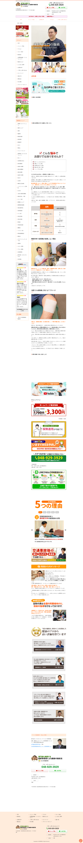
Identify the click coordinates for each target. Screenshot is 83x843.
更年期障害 (20, 163)
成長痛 (19, 243)
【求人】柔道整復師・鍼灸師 (22, 318)
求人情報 (19, 81)
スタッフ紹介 (20, 51)
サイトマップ (20, 73)
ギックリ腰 (20, 199)
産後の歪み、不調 (21, 196)
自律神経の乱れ (21, 160)
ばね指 (19, 180)
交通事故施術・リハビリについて (22, 58)
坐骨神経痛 (20, 210)
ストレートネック (21, 150)
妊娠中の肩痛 (20, 175)
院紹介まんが (20, 61)
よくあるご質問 (21, 64)
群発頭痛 (19, 139)
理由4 (53, 512)
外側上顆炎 (20, 216)
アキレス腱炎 (20, 249)
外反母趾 (19, 259)
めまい (19, 145)
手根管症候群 (20, 224)
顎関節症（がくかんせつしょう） (22, 154)
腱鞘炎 (19, 227)
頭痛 (19, 130)
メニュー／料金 (31, 19)
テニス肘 (19, 213)
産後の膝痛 (20, 172)
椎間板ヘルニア (21, 202)
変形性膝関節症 (21, 233)
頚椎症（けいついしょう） (22, 124)
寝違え (19, 147)
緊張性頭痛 (20, 136)
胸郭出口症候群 (21, 183)
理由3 (49, 512)
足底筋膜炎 (20, 252)
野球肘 (19, 222)
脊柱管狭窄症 (20, 207)
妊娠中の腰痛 (20, 166)
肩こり (19, 157)
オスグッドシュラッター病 (22, 240)
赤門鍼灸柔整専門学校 (36, 744)
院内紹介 (19, 54)
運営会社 (19, 78)
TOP (21, 19)
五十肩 (19, 190)
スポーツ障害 (20, 246)
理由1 (40, 512)
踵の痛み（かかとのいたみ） (22, 255)
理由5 (57, 512)
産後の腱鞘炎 (20, 169)
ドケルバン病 (20, 230)
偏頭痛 (19, 133)
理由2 (44, 512)
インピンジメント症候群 (22, 187)
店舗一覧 (19, 76)
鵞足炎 (19, 236)
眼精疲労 (19, 142)
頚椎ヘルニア (20, 127)
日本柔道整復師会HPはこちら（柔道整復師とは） (41, 746)
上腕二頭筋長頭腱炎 (22, 193)
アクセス (52, 19)
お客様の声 (41, 19)
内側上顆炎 (20, 219)
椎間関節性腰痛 (21, 204)
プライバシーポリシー (22, 84)
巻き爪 (19, 177)
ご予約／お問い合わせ (62, 19)
